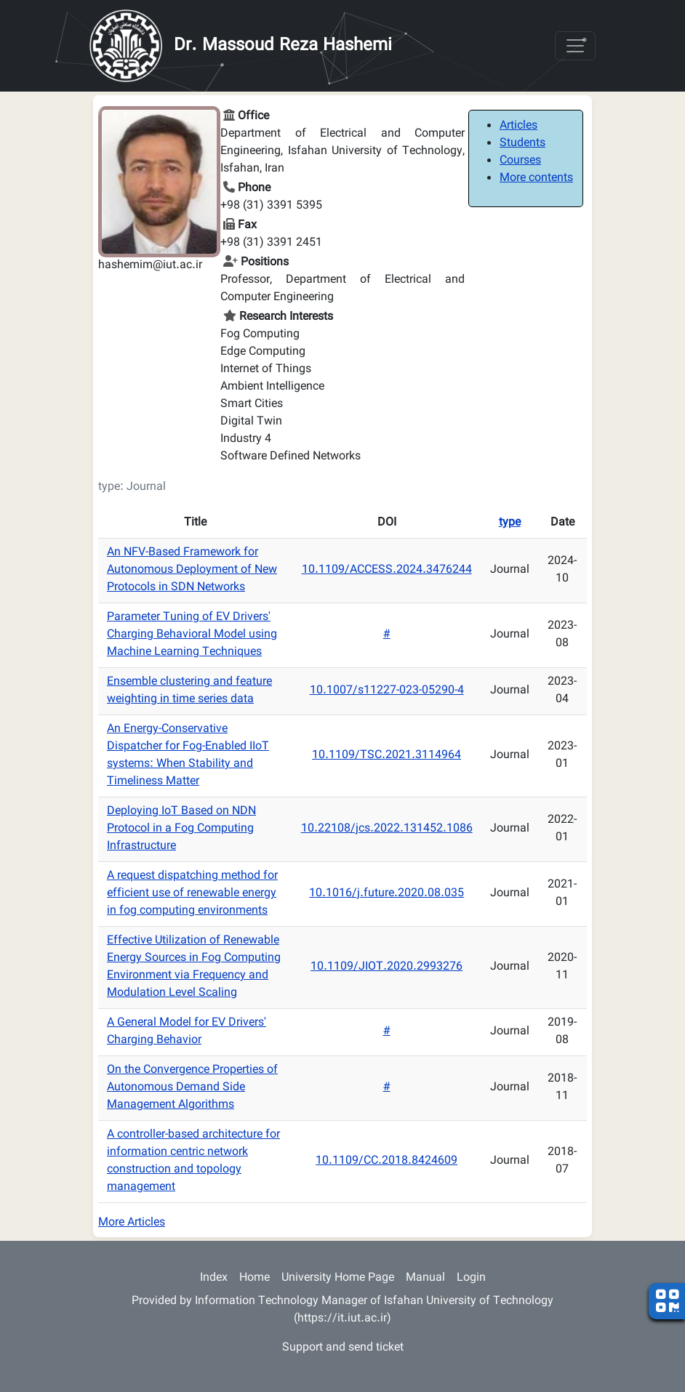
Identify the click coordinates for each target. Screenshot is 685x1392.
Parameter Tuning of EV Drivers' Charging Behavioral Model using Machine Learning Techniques (192, 634)
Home (254, 1278)
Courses (520, 161)
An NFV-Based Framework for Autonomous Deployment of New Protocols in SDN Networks (192, 570)
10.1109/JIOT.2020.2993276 (386, 967)
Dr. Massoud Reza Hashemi (283, 46)
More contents (536, 178)
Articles (518, 126)
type (510, 523)
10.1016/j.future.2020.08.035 (386, 894)
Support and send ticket (343, 1348)
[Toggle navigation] (575, 45)
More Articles (131, 1223)
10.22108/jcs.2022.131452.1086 (387, 829)
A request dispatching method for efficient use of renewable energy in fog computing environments (192, 893)
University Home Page (337, 1278)
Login (471, 1278)
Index (214, 1278)
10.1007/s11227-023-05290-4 (387, 691)
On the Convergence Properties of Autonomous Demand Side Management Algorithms (192, 1087)
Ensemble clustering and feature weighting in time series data (189, 691)
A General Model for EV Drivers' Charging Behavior (186, 1032)
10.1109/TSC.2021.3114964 (386, 756)
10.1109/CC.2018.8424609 (386, 1161)
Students (522, 143)
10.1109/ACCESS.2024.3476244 (387, 570)
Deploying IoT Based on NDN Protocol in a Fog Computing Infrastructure (181, 829)
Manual (425, 1278)
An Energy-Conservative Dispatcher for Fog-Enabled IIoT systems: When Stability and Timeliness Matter (188, 755)
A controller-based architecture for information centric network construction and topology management (193, 1161)
